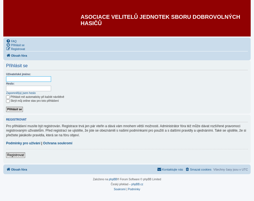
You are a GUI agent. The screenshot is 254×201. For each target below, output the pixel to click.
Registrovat (15, 155)
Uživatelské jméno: (18, 74)
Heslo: (10, 83)
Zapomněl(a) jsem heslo (21, 93)
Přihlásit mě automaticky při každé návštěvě (35, 96)
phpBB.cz (137, 184)
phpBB (113, 179)
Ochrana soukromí (57, 143)
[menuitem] (11, 41)
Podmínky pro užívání (23, 143)
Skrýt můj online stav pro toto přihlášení (32, 100)
